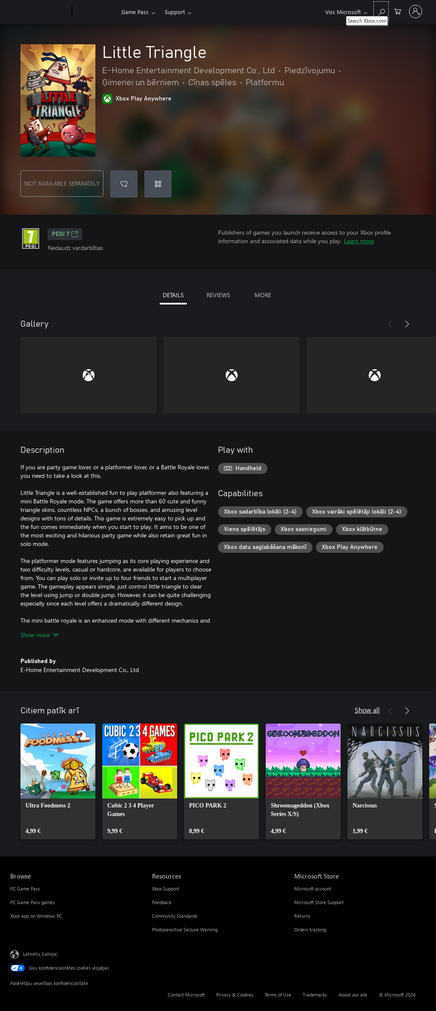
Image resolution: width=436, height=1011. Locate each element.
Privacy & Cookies (234, 994)
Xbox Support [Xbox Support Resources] (165, 888)
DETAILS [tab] (173, 295)
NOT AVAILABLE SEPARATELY (62, 183)
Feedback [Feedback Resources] (161, 902)
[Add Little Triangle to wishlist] (124, 184)
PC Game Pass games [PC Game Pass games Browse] (32, 902)
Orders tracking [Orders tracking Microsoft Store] (310, 929)
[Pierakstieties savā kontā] (415, 11)
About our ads (352, 994)
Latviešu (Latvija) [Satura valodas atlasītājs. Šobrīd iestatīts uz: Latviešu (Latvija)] (40, 953)
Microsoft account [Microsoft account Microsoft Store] (312, 888)
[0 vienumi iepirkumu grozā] (397, 11)
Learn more (359, 241)
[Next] (407, 324)
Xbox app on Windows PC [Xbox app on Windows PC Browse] (36, 916)
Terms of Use (278, 994)
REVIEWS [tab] (218, 295)
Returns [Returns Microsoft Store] (302, 916)
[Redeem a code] (158, 184)
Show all (367, 709)
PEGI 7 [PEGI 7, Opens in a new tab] (65, 234)
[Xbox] (95, 11)
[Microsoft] (39, 11)
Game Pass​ (135, 11)
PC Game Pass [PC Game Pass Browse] (25, 888)
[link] (57, 781)
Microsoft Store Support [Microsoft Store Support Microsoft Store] (319, 902)
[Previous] (390, 324)
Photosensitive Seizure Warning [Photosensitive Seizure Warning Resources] (185, 929)
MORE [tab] (263, 295)
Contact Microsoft (186, 994)
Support (175, 11)
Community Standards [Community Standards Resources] (175, 916)
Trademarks (315, 994)
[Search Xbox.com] (381, 10)
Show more (39, 635)
